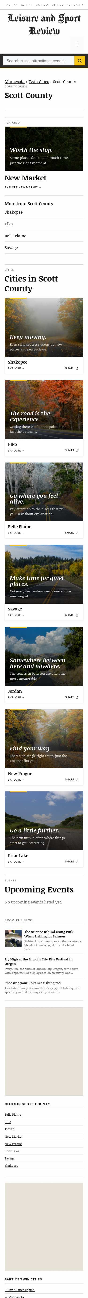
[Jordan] (44, 656)
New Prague (20, 773)
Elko (9, 223)
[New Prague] (44, 738)
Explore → (16, 368)
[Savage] (44, 574)
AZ (23, 4)
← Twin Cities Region (20, 1290)
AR (30, 4)
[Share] (72, 368)
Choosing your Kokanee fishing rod (33, 982)
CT (54, 4)
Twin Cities (39, 81)
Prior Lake (18, 856)
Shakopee (14, 212)
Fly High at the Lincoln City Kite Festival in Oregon (39, 961)
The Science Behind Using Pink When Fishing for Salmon (48, 934)
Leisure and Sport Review (44, 24)
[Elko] (44, 409)
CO (46, 4)
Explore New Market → (23, 187)
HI (82, 4)
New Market (25, 177)
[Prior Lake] (44, 820)
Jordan (15, 691)
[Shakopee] (44, 327)
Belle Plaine (15, 235)
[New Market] (44, 149)
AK (16, 4)
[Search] (79, 60)
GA (76, 4)
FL (68, 4)
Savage (11, 247)
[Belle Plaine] (44, 492)
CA (38, 4)
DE (61, 4)
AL (8, 4)
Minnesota (15, 81)
